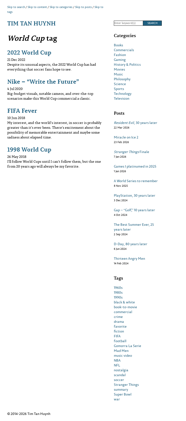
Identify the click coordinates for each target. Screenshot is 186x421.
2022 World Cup (29, 52)
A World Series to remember (136, 180)
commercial (123, 311)
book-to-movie (125, 307)
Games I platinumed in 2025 (135, 166)
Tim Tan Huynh (31, 23)
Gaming (120, 59)
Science (120, 83)
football (120, 341)
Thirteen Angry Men (129, 258)
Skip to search (16, 7)
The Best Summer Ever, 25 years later (134, 227)
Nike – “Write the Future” (43, 81)
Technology (123, 93)
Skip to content (37, 7)
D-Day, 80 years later (130, 244)
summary (121, 389)
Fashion (120, 54)
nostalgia (121, 370)
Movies (119, 69)
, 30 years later (135, 122)
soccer (119, 379)
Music (118, 74)
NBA (117, 360)
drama (119, 321)
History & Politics (127, 64)
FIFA (117, 336)
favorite (120, 326)
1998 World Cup (29, 149)
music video (123, 355)
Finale (131, 151)
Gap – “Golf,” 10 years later (134, 210)
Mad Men (121, 350)
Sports (119, 88)
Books (118, 45)
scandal (120, 374)
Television (121, 98)
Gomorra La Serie (127, 345)
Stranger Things (126, 384)
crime (118, 316)
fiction (119, 331)
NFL (117, 365)
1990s (118, 297)
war (117, 399)
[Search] (128, 23)
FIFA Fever (22, 110)
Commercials (124, 50)
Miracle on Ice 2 (126, 137)
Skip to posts (83, 7)
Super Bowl (123, 394)
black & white (124, 302)
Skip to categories (61, 7)
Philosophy (122, 79)
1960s (118, 287)
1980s (118, 292)
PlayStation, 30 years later (134, 195)
